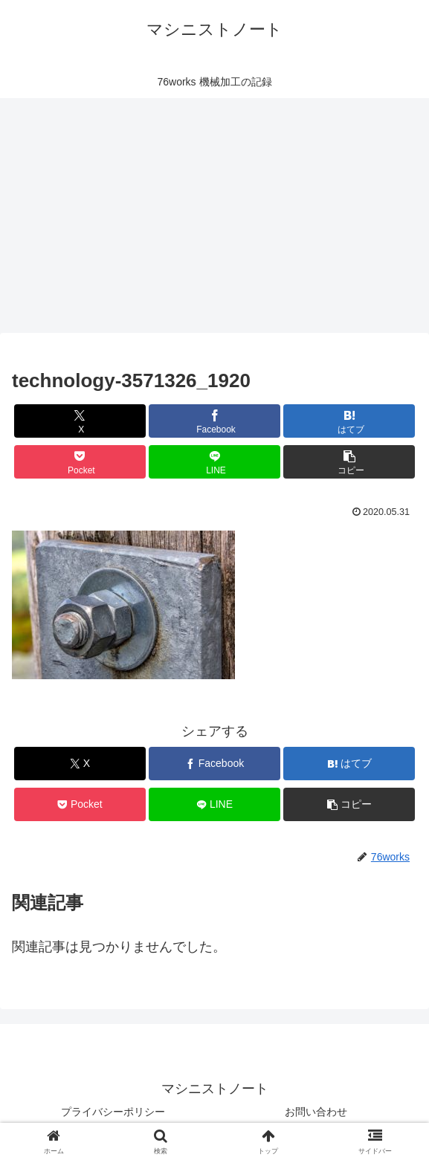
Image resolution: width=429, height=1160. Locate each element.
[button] (349, 462)
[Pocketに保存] (80, 462)
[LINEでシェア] (214, 462)
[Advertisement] (214, 215)
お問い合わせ (316, 1112)
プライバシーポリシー (113, 1112)
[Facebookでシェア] (214, 421)
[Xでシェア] (80, 421)
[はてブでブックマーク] (349, 421)
